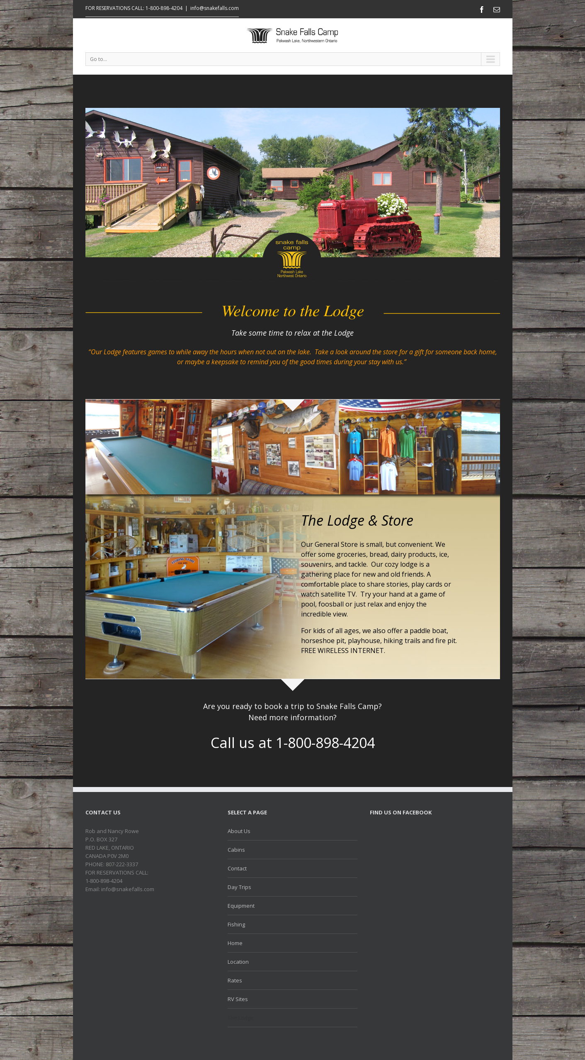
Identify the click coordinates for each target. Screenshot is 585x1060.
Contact (237, 868)
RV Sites (238, 999)
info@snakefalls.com (214, 8)
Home (235, 943)
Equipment (241, 905)
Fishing (236, 924)
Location (238, 961)
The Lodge (241, 1017)
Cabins (236, 849)
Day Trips (239, 887)
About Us (239, 831)
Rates (235, 980)
